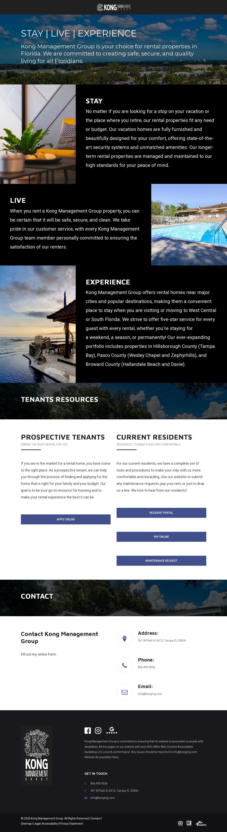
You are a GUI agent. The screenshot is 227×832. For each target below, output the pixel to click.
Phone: (146, 666)
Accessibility (50, 829)
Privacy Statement (71, 829)
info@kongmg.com (102, 803)
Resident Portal (161, 518)
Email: (145, 692)
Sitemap (26, 829)
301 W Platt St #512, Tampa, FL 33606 (114, 796)
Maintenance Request (161, 566)
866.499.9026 (99, 789)
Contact (95, 824)
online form (47, 660)
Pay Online (161, 542)
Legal (36, 829)
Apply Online (66, 525)
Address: (148, 639)
